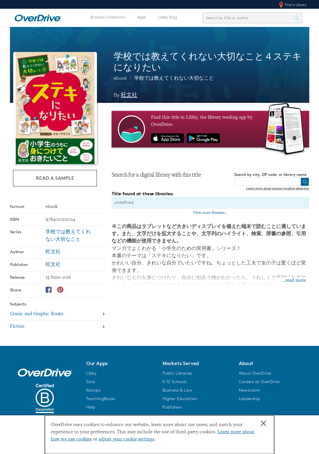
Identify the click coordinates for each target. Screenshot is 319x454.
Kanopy (93, 390)
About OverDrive (255, 373)
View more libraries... (210, 213)
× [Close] (263, 423)
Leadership (249, 398)
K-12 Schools (174, 381)
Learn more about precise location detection (277, 188)
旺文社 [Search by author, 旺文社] (129, 95)
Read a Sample (55, 178)
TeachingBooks (100, 398)
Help (90, 407)
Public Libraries (177, 373)
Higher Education (179, 398)
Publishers (172, 407)
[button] (121, 363)
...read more (294, 280)
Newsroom (249, 390)
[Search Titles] (297, 18)
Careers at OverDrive (259, 381)
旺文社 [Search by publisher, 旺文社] (53, 264)
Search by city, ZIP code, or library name (270, 174)
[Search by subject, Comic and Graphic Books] (58, 314)
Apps (141, 17)
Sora (90, 381)
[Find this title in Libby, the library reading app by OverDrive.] (210, 129)
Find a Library (292, 5)
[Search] (305, 182)
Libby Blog (167, 17)
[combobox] (248, 18)
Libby (91, 373)
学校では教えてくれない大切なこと (174, 78)
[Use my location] (295, 182)
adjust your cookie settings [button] (126, 439)
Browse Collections (107, 17)
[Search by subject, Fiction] (58, 327)
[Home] (38, 17)
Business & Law (177, 390)
